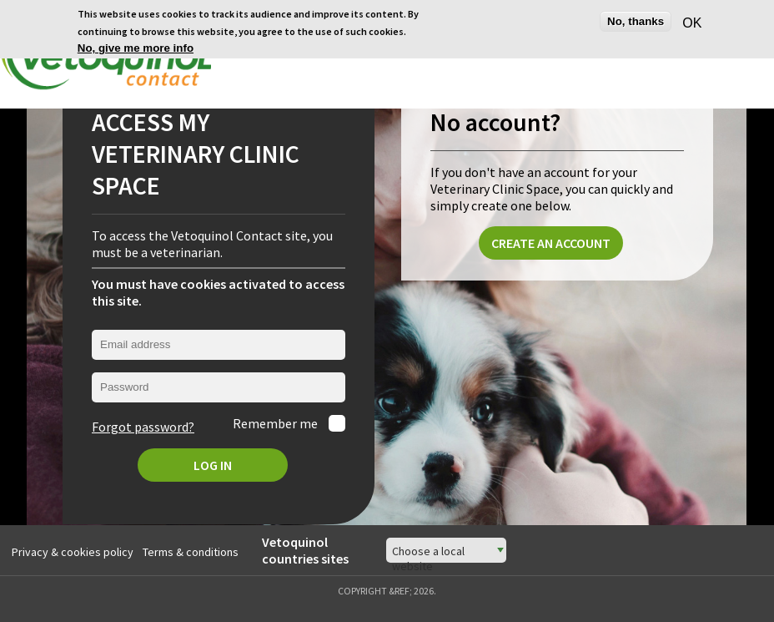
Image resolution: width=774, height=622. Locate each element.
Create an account (551, 241)
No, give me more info (136, 47)
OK (689, 21)
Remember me (276, 421)
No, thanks (635, 19)
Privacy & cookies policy (72, 549)
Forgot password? (143, 425)
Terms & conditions (191, 549)
